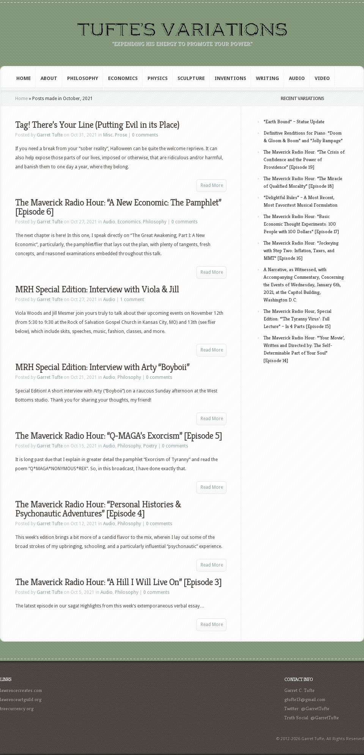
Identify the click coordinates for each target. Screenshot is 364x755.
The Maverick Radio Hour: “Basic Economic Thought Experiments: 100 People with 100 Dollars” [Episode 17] (301, 224)
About (49, 78)
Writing (267, 78)
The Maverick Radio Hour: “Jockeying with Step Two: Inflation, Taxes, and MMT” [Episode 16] (301, 250)
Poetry (150, 446)
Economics (123, 78)
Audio (297, 78)
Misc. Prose (115, 135)
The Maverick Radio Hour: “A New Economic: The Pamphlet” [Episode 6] (118, 207)
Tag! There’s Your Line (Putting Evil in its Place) (97, 124)
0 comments (145, 135)
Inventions (230, 78)
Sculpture (191, 78)
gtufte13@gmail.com (304, 699)
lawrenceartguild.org (21, 699)
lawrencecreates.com (21, 690)
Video (322, 78)
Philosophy (82, 78)
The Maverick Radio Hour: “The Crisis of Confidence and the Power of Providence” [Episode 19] (304, 159)
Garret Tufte (50, 135)
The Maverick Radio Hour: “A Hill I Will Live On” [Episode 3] (118, 582)
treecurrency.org (17, 708)
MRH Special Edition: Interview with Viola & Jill (97, 289)
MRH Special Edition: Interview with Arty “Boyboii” (102, 367)
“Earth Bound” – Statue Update (294, 121)
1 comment (132, 299)
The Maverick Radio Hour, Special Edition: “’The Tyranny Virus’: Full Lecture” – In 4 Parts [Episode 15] (297, 319)
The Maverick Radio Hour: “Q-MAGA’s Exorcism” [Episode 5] (118, 435)
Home (23, 78)
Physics (157, 78)
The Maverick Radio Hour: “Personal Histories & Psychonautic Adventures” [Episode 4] (98, 509)
